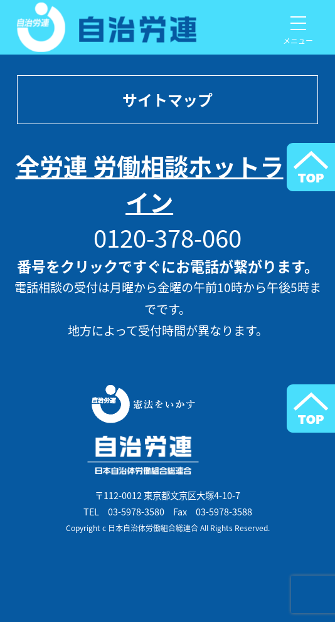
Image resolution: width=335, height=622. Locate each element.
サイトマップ (167, 99)
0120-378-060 (167, 237)
